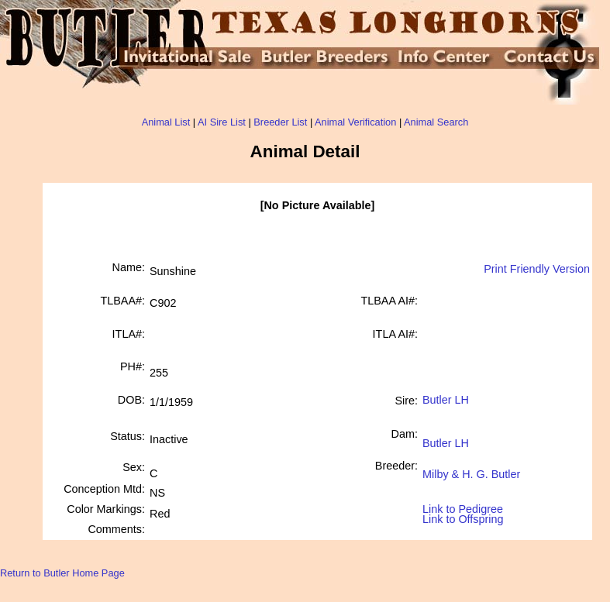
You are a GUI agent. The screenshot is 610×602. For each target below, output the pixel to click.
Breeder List (280, 122)
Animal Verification (355, 122)
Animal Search (436, 122)
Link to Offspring (463, 515)
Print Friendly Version (537, 269)
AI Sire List (222, 122)
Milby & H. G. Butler (471, 468)
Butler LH (445, 400)
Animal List (166, 122)
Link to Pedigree (462, 508)
